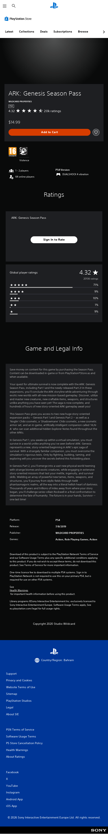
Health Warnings (19, 590)
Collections (26, 31)
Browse (83, 31)
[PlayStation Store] (18, 18)
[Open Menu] (4, 6)
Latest (9, 31)
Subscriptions (62, 31)
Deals (44, 31)
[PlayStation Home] (54, 6)
